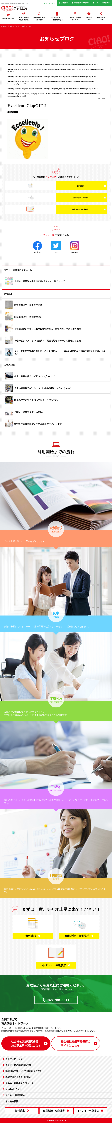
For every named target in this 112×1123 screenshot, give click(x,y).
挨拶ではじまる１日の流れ (18, 1077)
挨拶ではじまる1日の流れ (39, 19)
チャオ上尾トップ (14, 1059)
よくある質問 (50, 3)
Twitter (56, 247)
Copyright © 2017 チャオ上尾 (56, 1120)
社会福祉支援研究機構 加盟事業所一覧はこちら (26, 1043)
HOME (3, 26)
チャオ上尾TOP (8, 19)
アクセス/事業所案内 (15, 1095)
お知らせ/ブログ (13, 1089)
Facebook (37, 247)
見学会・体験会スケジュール (75, 19)
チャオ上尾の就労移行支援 (23, 19)
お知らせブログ (89, 19)
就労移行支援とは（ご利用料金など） (57, 19)
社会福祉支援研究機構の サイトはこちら (75, 1043)
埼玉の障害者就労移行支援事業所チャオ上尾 (14, 3)
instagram (74, 247)
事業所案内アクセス (101, 19)
